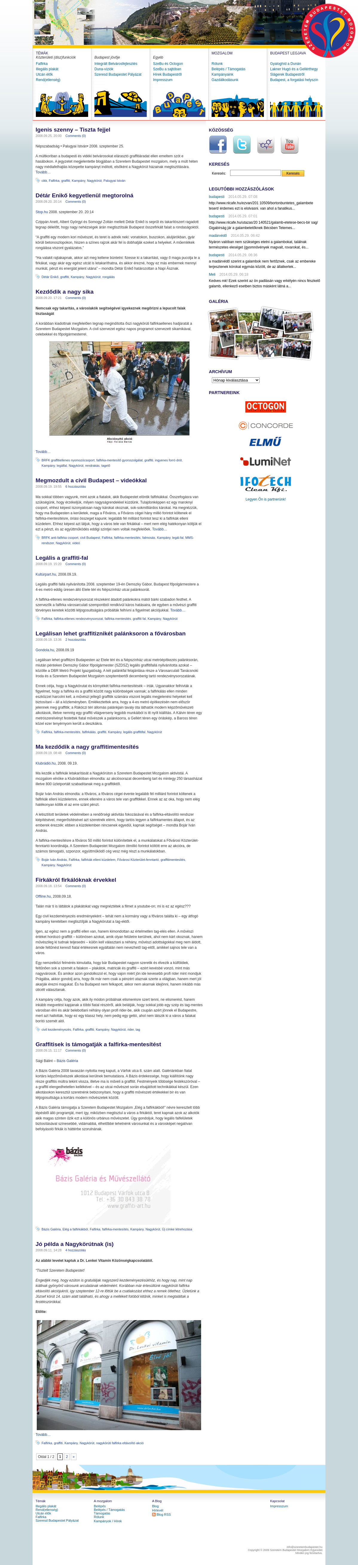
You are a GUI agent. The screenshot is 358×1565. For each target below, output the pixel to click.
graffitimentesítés (173, 859)
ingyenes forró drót (168, 460)
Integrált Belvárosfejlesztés (115, 64)
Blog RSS (164, 1514)
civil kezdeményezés (56, 1029)
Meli (212, 274)
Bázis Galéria (67, 1061)
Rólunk (217, 64)
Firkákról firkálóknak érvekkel (76, 880)
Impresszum (162, 80)
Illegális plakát (47, 69)
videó (76, 543)
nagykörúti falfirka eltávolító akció (120, 1443)
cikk (44, 180)
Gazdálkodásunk (225, 80)
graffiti (65, 180)
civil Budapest (90, 537)
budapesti (216, 197)
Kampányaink (222, 74)
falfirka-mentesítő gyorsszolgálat (119, 460)
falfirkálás (89, 732)
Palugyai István (114, 180)
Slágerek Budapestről (287, 74)
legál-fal (177, 537)
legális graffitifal (134, 732)
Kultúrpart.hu (46, 574)
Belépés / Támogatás (228, 69)
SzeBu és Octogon (168, 64)
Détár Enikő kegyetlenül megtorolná (84, 195)
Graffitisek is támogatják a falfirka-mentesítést (98, 1044)
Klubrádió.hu (46, 763)
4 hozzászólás (75, 1250)
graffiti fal (139, 618)
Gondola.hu (45, 650)
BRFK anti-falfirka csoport (60, 537)
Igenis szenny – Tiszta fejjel (73, 129)
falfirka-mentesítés (127, 537)
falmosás (148, 537)
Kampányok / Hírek (108, 1521)
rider (131, 1029)
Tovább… (43, 172)
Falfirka (42, 64)
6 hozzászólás (75, 486)
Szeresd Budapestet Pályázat (117, 74)
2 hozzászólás (75, 639)
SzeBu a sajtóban (167, 69)
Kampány (78, 180)
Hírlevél (157, 1510)
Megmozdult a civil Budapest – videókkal (91, 480)
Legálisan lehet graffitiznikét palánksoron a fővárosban (111, 633)
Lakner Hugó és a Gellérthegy (294, 69)
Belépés (100, 1506)
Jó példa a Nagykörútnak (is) (75, 1244)
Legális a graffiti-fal (62, 558)
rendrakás (92, 465)
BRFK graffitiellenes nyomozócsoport (68, 460)
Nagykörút (94, 180)
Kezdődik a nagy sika (65, 292)
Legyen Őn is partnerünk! (266, 499)
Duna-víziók (103, 69)
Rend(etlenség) (48, 80)
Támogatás (102, 1513)
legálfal (62, 465)
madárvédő (218, 236)
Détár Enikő (50, 277)
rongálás (108, 277)
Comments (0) (75, 136)
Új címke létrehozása (177, 1229)
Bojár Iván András (54, 859)
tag (138, 1029)
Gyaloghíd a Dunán (285, 64)
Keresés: (219, 173)
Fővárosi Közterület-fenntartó (138, 859)
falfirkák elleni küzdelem (98, 859)
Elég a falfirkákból (75, 1229)
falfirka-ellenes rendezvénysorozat (78, 618)
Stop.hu (42, 212)
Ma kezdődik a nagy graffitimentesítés (87, 747)
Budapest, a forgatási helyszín (294, 80)
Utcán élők (44, 74)
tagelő (105, 465)
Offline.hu (43, 896)
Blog (155, 1506)
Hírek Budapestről (167, 74)
